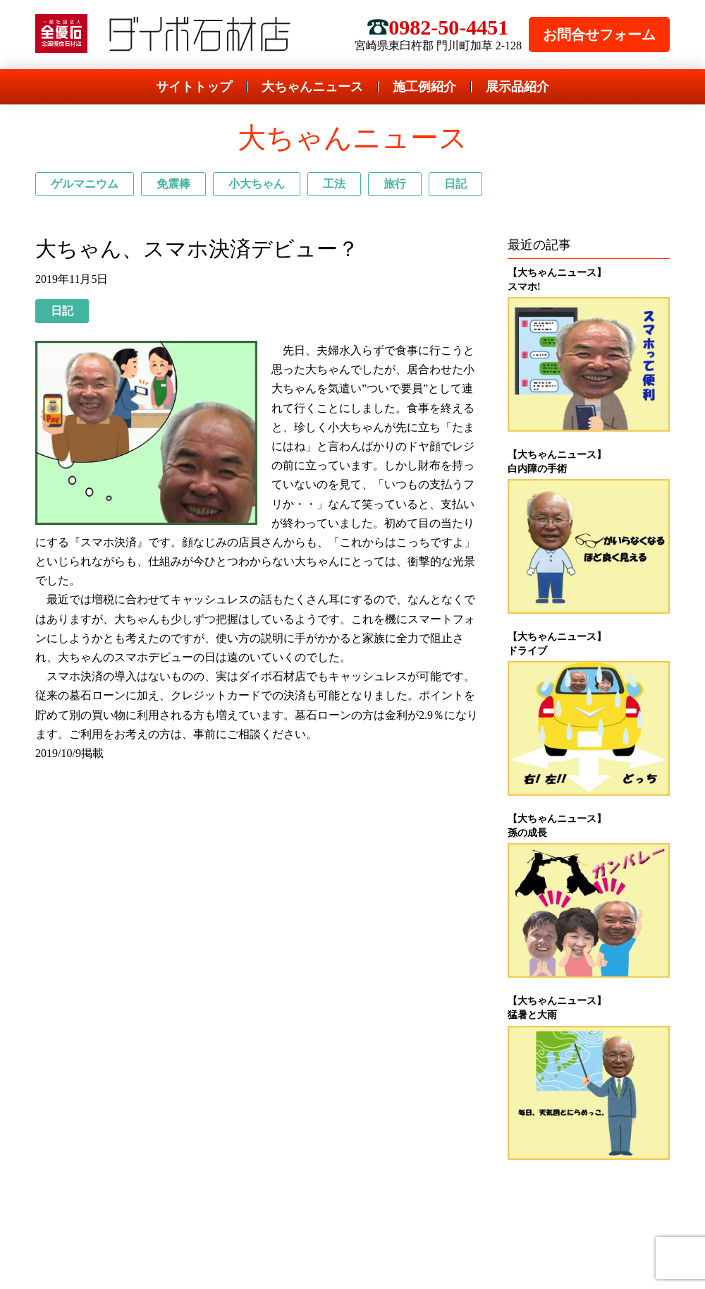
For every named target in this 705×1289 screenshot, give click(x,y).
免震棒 (173, 184)
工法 (334, 184)
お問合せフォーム (599, 34)
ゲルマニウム (84, 184)
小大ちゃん (256, 184)
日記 (455, 184)
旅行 (395, 184)
